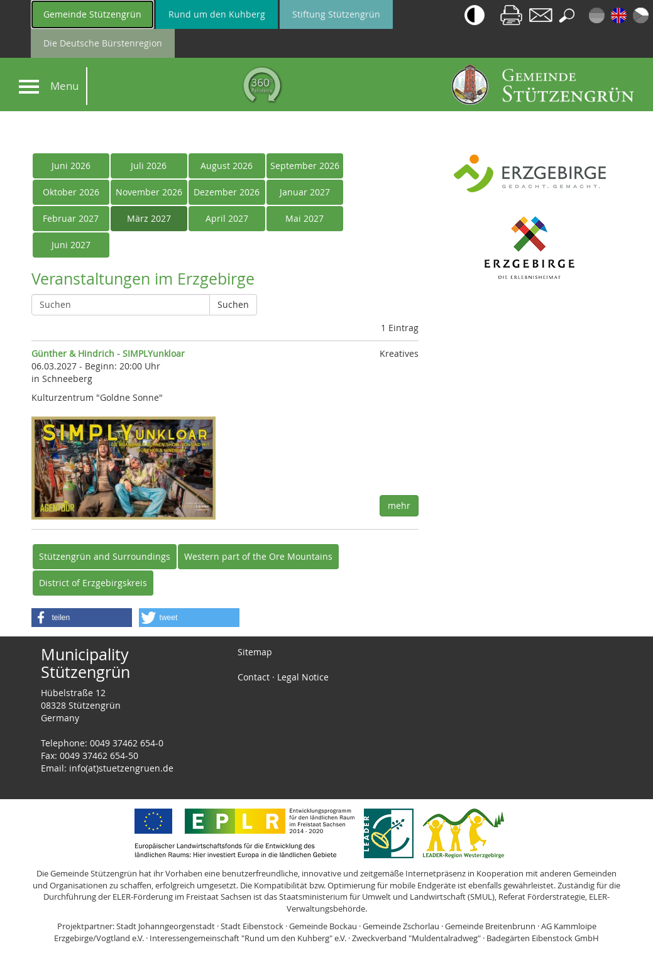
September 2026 (304, 166)
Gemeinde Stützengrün (92, 14)
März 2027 (149, 218)
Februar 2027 (71, 218)
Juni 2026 (71, 166)
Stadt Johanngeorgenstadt (165, 926)
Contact (254, 677)
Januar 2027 (305, 192)
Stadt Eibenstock (252, 926)
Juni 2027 (71, 245)
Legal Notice (303, 677)
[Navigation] (29, 87)
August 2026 (226, 166)
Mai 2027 (304, 218)
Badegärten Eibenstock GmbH (542, 938)
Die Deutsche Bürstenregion (102, 43)
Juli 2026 (149, 166)
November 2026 (149, 192)
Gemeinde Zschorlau (401, 926)
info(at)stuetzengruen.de (121, 768)
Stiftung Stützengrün (336, 14)
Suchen (233, 304)
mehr (399, 505)
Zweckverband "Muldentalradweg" (416, 938)
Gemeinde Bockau (323, 926)
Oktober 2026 (71, 192)
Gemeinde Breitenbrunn (490, 926)
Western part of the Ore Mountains (258, 556)
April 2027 (227, 218)
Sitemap (255, 652)
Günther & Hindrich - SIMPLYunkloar (108, 353)
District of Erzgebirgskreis (93, 583)
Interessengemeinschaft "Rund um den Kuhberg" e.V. (248, 938)
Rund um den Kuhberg (216, 14)
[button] (81, 617)
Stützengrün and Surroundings (104, 556)
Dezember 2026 (227, 192)
